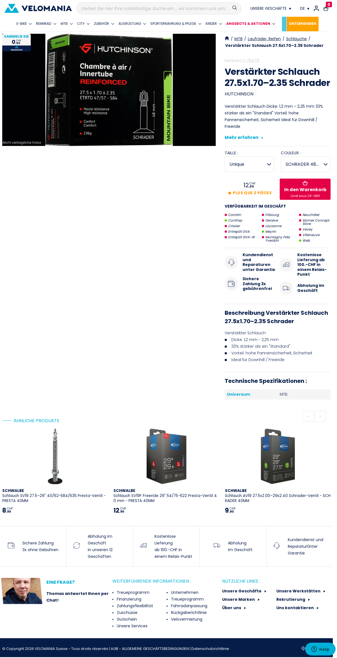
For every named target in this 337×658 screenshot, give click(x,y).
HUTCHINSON (239, 94)
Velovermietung (186, 619)
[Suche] (158, 8)
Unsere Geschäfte (242, 591)
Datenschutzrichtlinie (210, 648)
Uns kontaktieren (295, 608)
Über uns (232, 608)
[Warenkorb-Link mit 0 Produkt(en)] (325, 8)
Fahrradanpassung (188, 606)
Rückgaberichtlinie (188, 612)
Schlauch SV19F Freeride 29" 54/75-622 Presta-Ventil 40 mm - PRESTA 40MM (165, 495)
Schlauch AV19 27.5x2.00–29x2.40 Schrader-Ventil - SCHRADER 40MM (278, 495)
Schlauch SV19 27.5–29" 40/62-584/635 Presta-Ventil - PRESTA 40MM (54, 495)
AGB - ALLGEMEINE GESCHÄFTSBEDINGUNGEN (150, 648)
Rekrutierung (291, 599)
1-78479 (251, 60)
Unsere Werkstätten (298, 591)
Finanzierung (128, 599)
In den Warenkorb (305, 189)
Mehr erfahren (244, 137)
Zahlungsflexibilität (134, 606)
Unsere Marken (239, 599)
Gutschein (126, 619)
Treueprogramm (132, 592)
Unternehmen (184, 592)
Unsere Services (132, 626)
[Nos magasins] (270, 8)
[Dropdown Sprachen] (304, 8)
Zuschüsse (126, 612)
